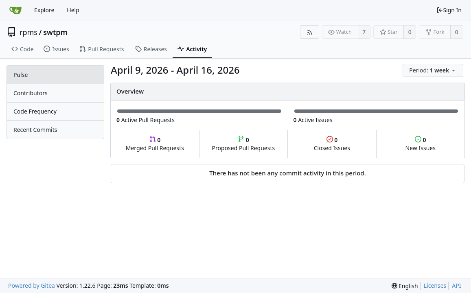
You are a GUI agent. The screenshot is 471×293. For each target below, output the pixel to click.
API (456, 285)
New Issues (420, 144)
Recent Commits (35, 129)
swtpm (55, 32)
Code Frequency (35, 111)
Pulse (20, 75)
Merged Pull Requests (155, 144)
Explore (44, 10)
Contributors (30, 93)
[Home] (15, 10)
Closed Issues (332, 144)
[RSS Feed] (309, 32)
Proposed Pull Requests (243, 144)
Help (73, 10)
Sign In (449, 10)
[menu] (433, 70)
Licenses (435, 285)
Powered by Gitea (31, 285)
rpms (28, 32)
